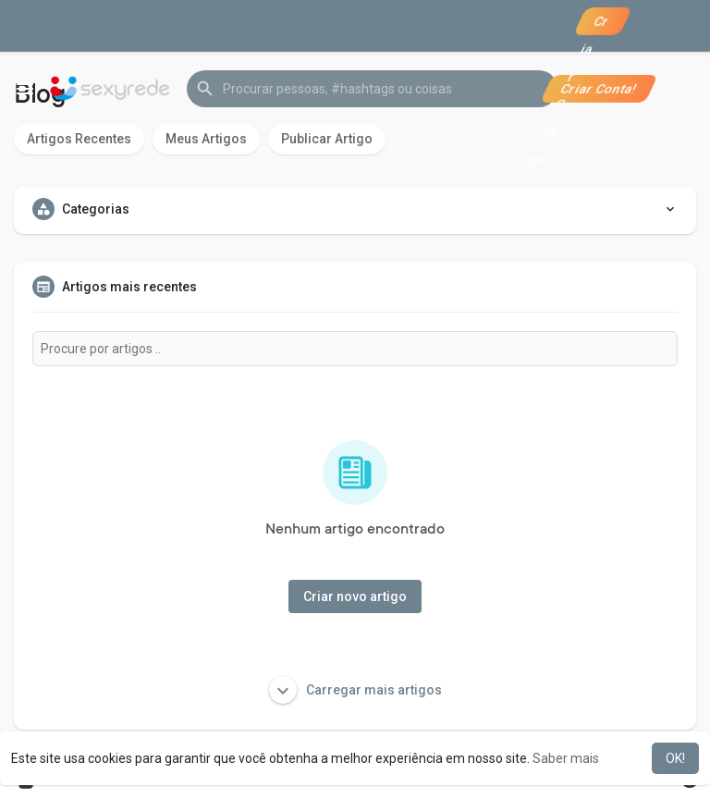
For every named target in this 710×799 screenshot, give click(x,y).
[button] (372, 88)
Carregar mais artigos (355, 690)
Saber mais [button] (565, 758)
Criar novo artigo (355, 596)
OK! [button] (675, 758)
